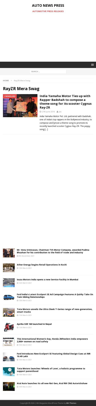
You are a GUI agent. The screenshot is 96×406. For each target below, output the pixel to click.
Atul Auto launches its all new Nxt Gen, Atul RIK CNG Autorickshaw (52, 383)
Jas (60, 111)
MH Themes (71, 403)
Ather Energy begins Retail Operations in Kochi (42, 264)
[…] (46, 129)
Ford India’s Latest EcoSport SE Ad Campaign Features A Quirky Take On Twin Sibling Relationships (55, 295)
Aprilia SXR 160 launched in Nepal (34, 324)
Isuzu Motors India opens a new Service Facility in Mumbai (47, 279)
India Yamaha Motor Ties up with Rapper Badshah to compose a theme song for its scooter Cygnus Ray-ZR (66, 101)
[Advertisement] (49, 37)
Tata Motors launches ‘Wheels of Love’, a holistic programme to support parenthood (51, 370)
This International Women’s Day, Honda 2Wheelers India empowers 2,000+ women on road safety (52, 340)
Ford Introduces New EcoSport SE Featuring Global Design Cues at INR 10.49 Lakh (53, 355)
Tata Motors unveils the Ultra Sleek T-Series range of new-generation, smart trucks (54, 310)
